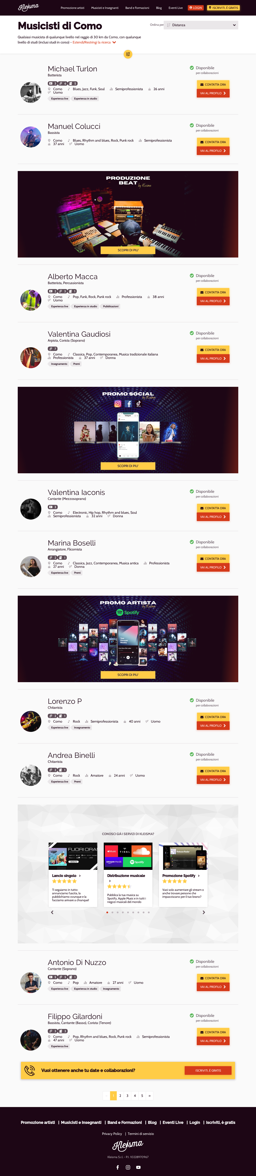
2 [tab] (112, 901)
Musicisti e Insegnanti (81, 1107)
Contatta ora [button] (213, 84)
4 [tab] (123, 901)
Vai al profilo (213, 93)
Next (203, 900)
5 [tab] (128, 901)
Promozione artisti (38, 1107)
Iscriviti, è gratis (225, 8)
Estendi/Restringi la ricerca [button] (94, 42)
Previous (52, 900)
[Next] (149, 1080)
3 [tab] (117, 901)
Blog (152, 1107)
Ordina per (157, 25)
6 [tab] (133, 901)
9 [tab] (149, 901)
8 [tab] (143, 901)
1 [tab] (107, 901)
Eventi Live (173, 1107)
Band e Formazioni (124, 1107)
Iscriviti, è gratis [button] (208, 1056)
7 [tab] (138, 901)
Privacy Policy (112, 1119)
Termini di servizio (141, 1119)
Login (197, 8)
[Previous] (106, 1080)
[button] (201, 25)
